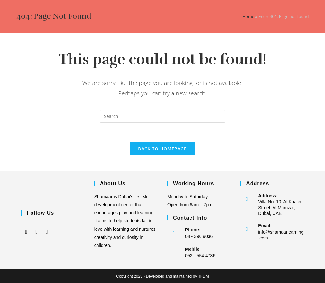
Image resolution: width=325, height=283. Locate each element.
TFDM (203, 276)
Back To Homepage (162, 148)
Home (248, 16)
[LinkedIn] (47, 227)
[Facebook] (26, 227)
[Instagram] (36, 227)
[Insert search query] (162, 116)
